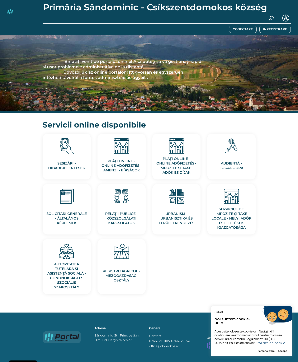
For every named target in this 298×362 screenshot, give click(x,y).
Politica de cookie (271, 343)
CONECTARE (243, 29)
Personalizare (266, 351)
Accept (282, 351)
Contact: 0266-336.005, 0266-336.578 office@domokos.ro (170, 341)
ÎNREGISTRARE (275, 29)
